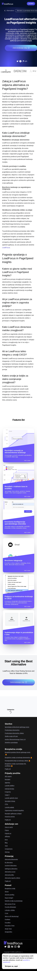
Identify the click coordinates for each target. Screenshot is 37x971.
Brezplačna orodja (10, 888)
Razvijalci (7, 779)
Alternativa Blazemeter (11, 859)
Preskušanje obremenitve (12, 730)
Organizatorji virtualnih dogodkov (14, 810)
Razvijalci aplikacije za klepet (13, 813)
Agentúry (7, 782)
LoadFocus (6, 248)
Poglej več (8, 769)
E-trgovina (8, 792)
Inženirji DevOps (9, 789)
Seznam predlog (9, 894)
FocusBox (7, 922)
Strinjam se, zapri (11, 966)
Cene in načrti (9, 827)
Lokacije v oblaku (10, 910)
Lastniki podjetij (9, 807)
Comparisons (8, 849)
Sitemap (7, 852)
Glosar (7, 891)
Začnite (31, 3)
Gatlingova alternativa (11, 868)
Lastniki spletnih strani (11, 798)
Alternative (8, 10)
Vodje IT (7, 795)
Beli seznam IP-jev (10, 904)
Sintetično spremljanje (11, 742)
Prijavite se (8, 833)
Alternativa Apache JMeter (12, 878)
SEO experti (8, 776)
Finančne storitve (10, 816)
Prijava (24, 3)
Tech (6, 846)
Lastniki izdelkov (9, 785)
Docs (6, 839)
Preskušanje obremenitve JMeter (14, 733)
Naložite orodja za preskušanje (13, 901)
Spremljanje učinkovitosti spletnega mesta (17, 727)
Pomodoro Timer (10, 925)
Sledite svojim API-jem (11, 736)
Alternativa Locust (10, 871)
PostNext (7, 919)
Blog (6, 842)
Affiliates (7, 836)
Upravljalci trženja (10, 801)
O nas (6, 913)
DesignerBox (8, 932)
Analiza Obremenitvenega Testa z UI (15, 739)
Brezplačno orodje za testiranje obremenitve (18, 757)
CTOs (6, 804)
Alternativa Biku (9, 875)
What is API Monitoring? (12, 916)
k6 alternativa (9, 862)
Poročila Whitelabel (10, 907)
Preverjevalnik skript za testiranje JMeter (17, 761)
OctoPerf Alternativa (10, 865)
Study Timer (8, 929)
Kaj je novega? (9, 898)
